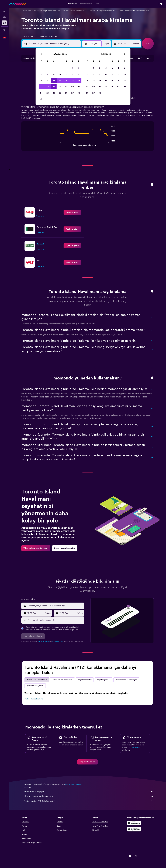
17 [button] (41, 87)
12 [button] (54, 80)
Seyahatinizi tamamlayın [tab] (126, 680)
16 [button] (79, 80)
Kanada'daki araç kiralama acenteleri (47, 11)
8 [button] (72, 74)
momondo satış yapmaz (89, 791)
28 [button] (66, 93)
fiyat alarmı (135, 747)
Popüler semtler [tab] (84, 680)
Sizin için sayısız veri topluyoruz (89, 796)
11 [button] (47, 80)
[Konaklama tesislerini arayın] (4, 17)
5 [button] (53, 74)
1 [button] (72, 68)
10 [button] (41, 80)
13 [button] (60, 80)
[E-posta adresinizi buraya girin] (55, 620)
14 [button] (66, 80)
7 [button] (66, 74)
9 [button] (78, 74)
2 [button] (78, 68)
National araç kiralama (34, 699)
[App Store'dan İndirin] (134, 829)
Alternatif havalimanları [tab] (62, 680)
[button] (4, 4)
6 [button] (60, 74)
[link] (72, 212)
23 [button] (79, 87)
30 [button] (79, 93)
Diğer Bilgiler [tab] (131, 98)
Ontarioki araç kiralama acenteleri (74, 11)
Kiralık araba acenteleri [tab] (37, 680)
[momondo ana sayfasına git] (17, 4)
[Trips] (4, 30)
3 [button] (41, 74)
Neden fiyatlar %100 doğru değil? (89, 801)
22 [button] (72, 87)
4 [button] (47, 74)
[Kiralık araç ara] (4, 22)
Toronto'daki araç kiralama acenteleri (102, 11)
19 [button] (54, 87)
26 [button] (54, 93)
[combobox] (28, 36)
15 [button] (73, 80)
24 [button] (41, 93)
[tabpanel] (87, 130)
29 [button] (72, 93)
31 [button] (41, 99)
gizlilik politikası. (58, 641)
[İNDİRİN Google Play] (134, 823)
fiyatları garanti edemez (73, 784)
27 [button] (60, 93)
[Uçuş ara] (4, 12)
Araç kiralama (26, 11)
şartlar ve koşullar (44, 641)
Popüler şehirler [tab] (103, 680)
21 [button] (66, 87)
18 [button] (48, 87)
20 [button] (60, 87)
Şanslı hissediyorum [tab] (35, 686)
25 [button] (47, 93)
